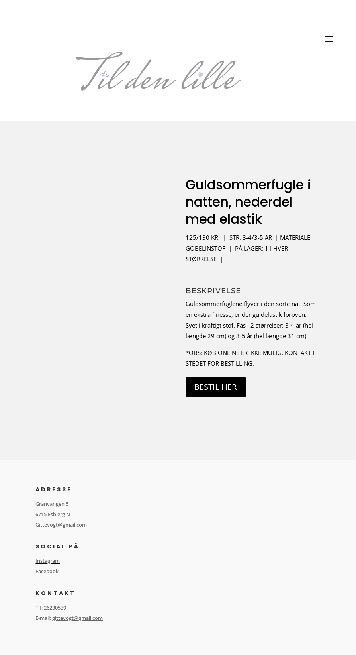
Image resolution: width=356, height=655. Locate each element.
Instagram (47, 560)
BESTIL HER (215, 386)
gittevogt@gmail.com (77, 617)
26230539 (55, 607)
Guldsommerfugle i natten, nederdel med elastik (248, 202)
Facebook (47, 571)
